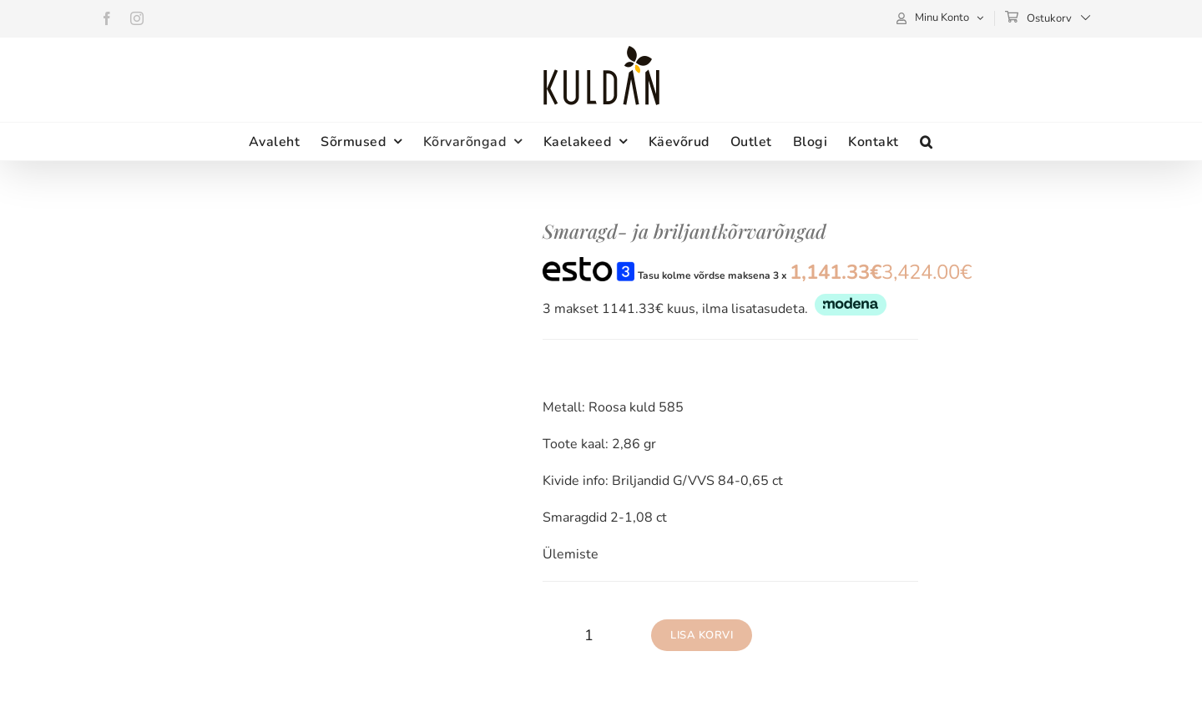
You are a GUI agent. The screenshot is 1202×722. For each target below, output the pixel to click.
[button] (926, 141)
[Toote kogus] (588, 635)
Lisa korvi (701, 635)
